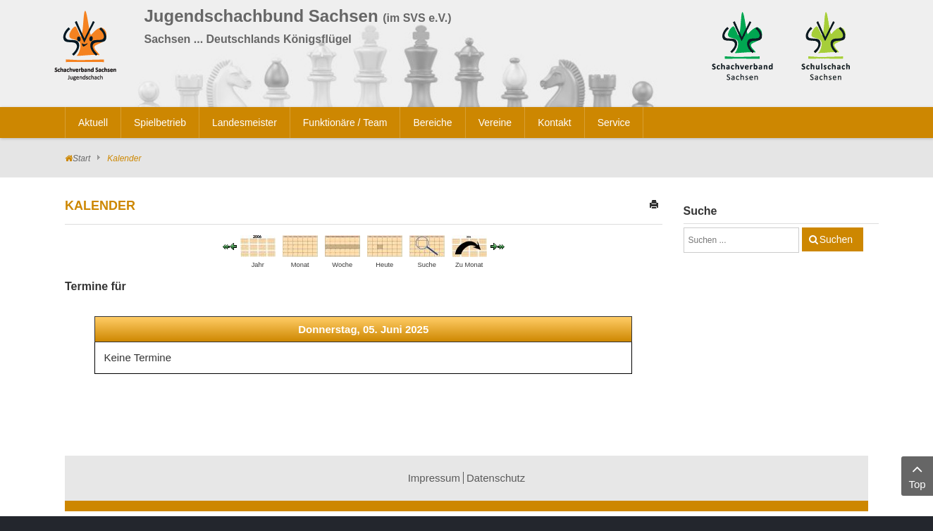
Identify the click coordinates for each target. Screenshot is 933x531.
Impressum (434, 478)
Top (917, 475)
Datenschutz (496, 478)
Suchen (836, 239)
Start (81, 158)
